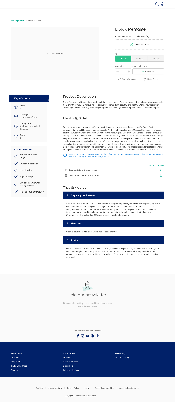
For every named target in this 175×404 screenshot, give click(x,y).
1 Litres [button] (123, 58)
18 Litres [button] (155, 58)
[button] (162, 4)
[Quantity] (123, 71)
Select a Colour (139, 44)
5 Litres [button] (139, 58)
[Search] (157, 4)
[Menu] (11, 4)
